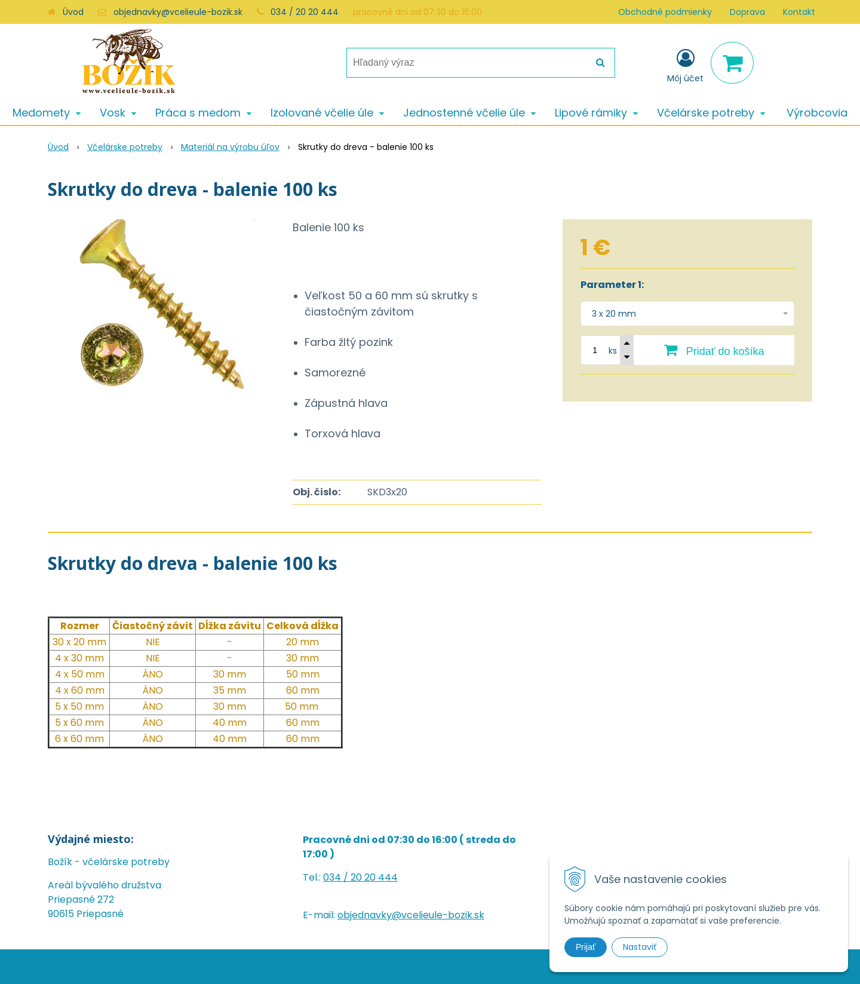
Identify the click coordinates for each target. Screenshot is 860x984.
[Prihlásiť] (685, 65)
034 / (337, 877)
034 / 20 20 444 (305, 12)
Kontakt (799, 12)
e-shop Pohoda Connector (481, 966)
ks (613, 351)
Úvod (73, 12)
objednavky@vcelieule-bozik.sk (177, 12)
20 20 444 (374, 877)
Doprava (747, 12)
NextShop (406, 966)
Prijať (585, 947)
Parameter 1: (612, 285)
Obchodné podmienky (665, 12)
